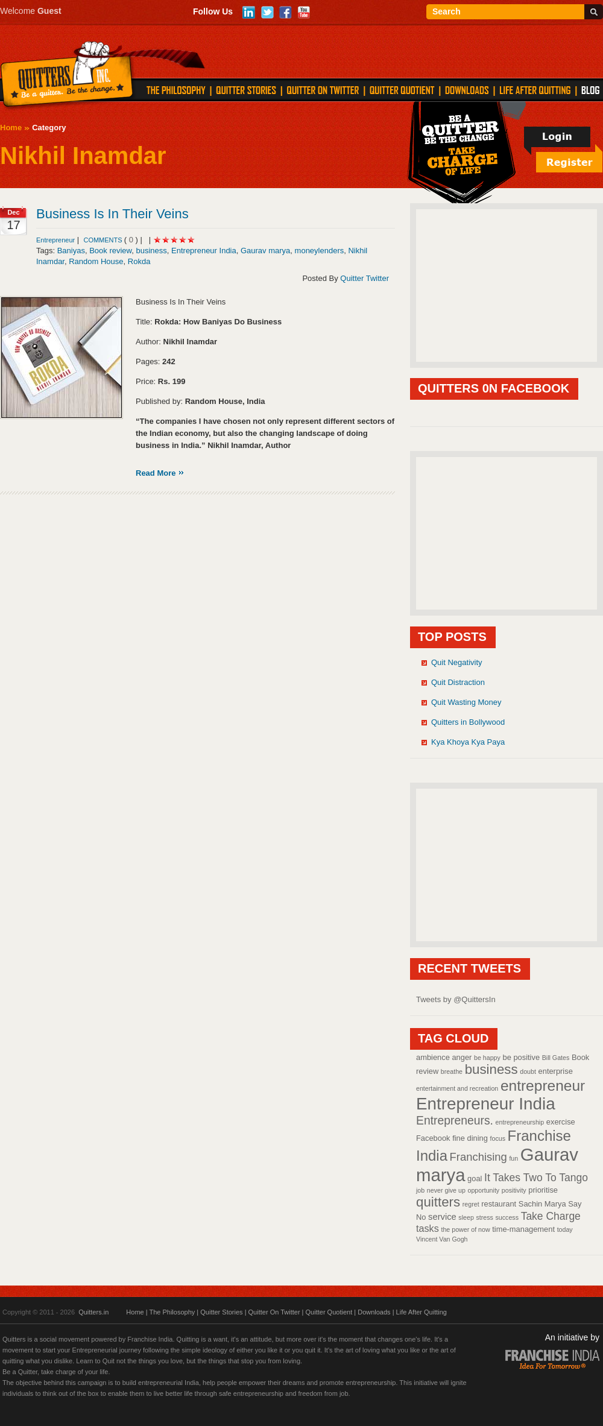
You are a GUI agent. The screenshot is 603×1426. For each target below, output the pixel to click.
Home (11, 127)
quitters (438, 1202)
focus (497, 1138)
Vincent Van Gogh (442, 1239)
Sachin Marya (542, 1203)
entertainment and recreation (457, 1088)
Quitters (67, 76)
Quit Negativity (456, 662)
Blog (590, 90)
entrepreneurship (520, 1122)
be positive (521, 1057)
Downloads (374, 1312)
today (565, 1229)
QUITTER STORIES (246, 90)
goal (474, 1178)
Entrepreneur (55, 240)
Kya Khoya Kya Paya (468, 741)
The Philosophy (172, 1312)
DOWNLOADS (467, 90)
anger (462, 1057)
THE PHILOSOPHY (176, 90)
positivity (514, 1190)
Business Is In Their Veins (112, 213)
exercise (560, 1121)
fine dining (470, 1138)
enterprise (555, 1071)
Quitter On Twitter (274, 1312)
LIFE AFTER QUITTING (535, 90)
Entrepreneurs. (454, 1120)
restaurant (498, 1203)
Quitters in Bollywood (468, 722)
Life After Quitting (421, 1312)
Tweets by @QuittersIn (456, 999)
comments (103, 240)
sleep (465, 1217)
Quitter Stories (221, 1312)
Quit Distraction (458, 682)
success (507, 1217)
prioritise (543, 1189)
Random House (96, 261)
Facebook (433, 1138)
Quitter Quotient (329, 1312)
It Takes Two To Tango (536, 1178)
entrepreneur (542, 1085)
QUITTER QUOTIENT (402, 90)
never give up (446, 1190)
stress (484, 1217)
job (420, 1190)
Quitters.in (93, 1312)
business (151, 250)
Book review (110, 250)
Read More (155, 473)
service (442, 1217)
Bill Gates (556, 1057)
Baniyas (71, 250)
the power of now (465, 1229)
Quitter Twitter (364, 278)
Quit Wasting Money (466, 702)
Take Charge (551, 1216)
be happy (487, 1057)
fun (513, 1158)
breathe (452, 1071)
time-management (523, 1229)
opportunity (483, 1190)
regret (471, 1204)
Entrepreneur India (203, 250)
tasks (427, 1228)
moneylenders (319, 250)
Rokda (139, 261)
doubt (528, 1071)
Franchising (478, 1156)
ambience (433, 1057)
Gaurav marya (265, 250)
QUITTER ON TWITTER (322, 90)
